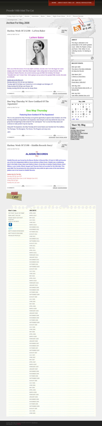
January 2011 (33, 257)
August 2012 (33, 234)
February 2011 (34, 255)
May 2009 (32, 303)
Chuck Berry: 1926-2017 (79, 82)
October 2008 (33, 320)
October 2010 (33, 264)
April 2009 (32, 306)
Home (54, 2)
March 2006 (33, 392)
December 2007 (34, 343)
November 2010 (34, 262)
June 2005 (32, 413)
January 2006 (33, 397)
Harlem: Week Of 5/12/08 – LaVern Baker (26, 31)
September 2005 (34, 406)
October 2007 (33, 348)
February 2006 (34, 394)
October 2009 (33, 292)
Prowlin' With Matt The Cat (20, 10)
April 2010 (32, 278)
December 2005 (34, 399)
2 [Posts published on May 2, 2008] (83, 107)
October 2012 (33, 231)
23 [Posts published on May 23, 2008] (83, 114)
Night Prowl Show (59, 16)
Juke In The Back (75, 134)
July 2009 (32, 299)
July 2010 (32, 271)
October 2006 (33, 376)
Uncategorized (12, 20)
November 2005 (34, 401)
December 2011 (34, 238)
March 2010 (33, 280)
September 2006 (34, 378)
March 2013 (33, 224)
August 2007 (33, 352)
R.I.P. (69, 16)
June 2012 (32, 236)
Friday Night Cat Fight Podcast (79, 133)
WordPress (35, 422)
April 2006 (32, 390)
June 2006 (32, 385)
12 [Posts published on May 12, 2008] (72, 112)
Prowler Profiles (74, 139)
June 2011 (32, 245)
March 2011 (33, 252)
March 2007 (33, 364)
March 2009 (33, 308)
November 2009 (34, 290)
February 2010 (34, 283)
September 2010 (34, 266)
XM (20, 20)
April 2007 (32, 362)
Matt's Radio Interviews (77, 136)
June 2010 (32, 273)
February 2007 (34, 366)
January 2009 (33, 313)
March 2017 (33, 215)
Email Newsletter (83, 2)
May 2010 (32, 276)
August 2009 (33, 297)
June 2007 (32, 357)
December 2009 (34, 287)
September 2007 (34, 350)
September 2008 (34, 322)
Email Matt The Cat (75, 132)
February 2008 (34, 338)
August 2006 (33, 380)
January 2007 (33, 369)
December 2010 (34, 259)
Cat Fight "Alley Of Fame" (77, 130)
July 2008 (32, 327)
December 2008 (34, 315)
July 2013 (32, 220)
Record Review (78, 16)
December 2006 (34, 371)
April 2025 (32, 213)
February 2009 (34, 310)
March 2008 (33, 336)
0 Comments (10, 93)
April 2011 (32, 250)
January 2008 (33, 341)
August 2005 (33, 408)
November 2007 (34, 345)
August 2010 (33, 269)
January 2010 (33, 285)
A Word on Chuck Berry (78, 76)
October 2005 (33, 404)
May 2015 (32, 217)
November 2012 (34, 229)
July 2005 (32, 411)
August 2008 (33, 324)
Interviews (35, 16)
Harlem (27, 16)
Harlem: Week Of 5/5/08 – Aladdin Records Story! (29, 145)
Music (43, 16)
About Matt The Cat (66, 2)
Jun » (77, 119)
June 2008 (32, 329)
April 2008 (32, 334)
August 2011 (33, 243)
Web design (9, 424)
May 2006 (32, 387)
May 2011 (32, 248)
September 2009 (34, 294)
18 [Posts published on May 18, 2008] (90, 112)
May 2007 (32, 359)
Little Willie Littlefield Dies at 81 (81, 95)
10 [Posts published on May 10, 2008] (86, 109)
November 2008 (34, 317)
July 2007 (32, 355)
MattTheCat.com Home (77, 137)
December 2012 (34, 227)
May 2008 (32, 331)
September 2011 (34, 241)
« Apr (73, 119)
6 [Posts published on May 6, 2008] (75, 109)
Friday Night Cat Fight (14, 16)
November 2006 (34, 373)
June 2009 (32, 301)
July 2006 (32, 383)
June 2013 (32, 222)
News (49, 16)
